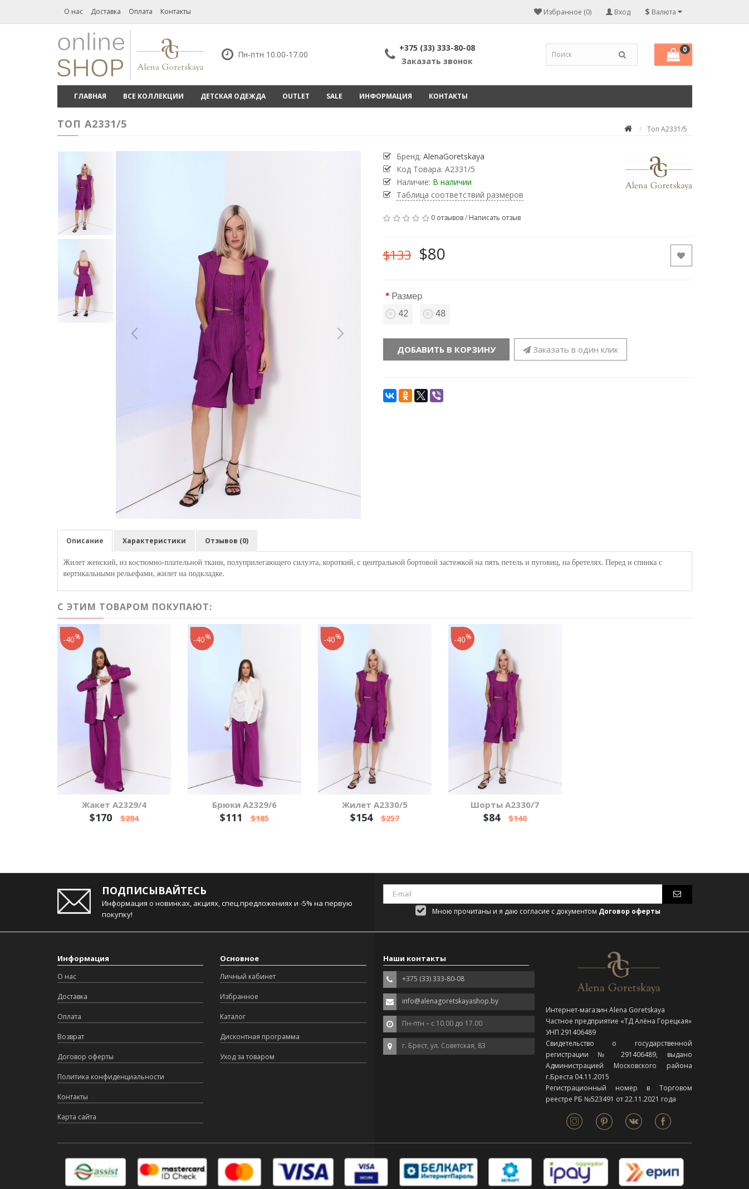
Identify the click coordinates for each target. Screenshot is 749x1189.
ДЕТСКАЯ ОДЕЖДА (233, 96)
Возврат (70, 1036)
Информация (385, 96)
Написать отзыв (495, 217)
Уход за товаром (247, 1056)
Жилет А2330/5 (375, 804)
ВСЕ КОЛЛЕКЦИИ (153, 96)
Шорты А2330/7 (505, 804)
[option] (238, 335)
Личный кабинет (248, 976)
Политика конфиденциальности (110, 1076)
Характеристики (154, 540)
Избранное (239, 996)
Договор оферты (85, 1056)
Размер (406, 296)
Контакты (175, 11)
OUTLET (296, 96)
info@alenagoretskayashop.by (450, 1001)
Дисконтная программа (260, 1036)
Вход (618, 12)
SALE (334, 96)
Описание (85, 540)
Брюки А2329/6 (244, 804)
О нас (73, 11)
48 (435, 313)
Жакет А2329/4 (114, 804)
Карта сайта (76, 1117)
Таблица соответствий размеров (459, 194)
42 (398, 313)
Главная (90, 96)
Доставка (106, 11)
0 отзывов (447, 217)
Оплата (141, 11)
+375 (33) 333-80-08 (437, 47)
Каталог (233, 1016)
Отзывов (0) (226, 540)
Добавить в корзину (446, 349)
